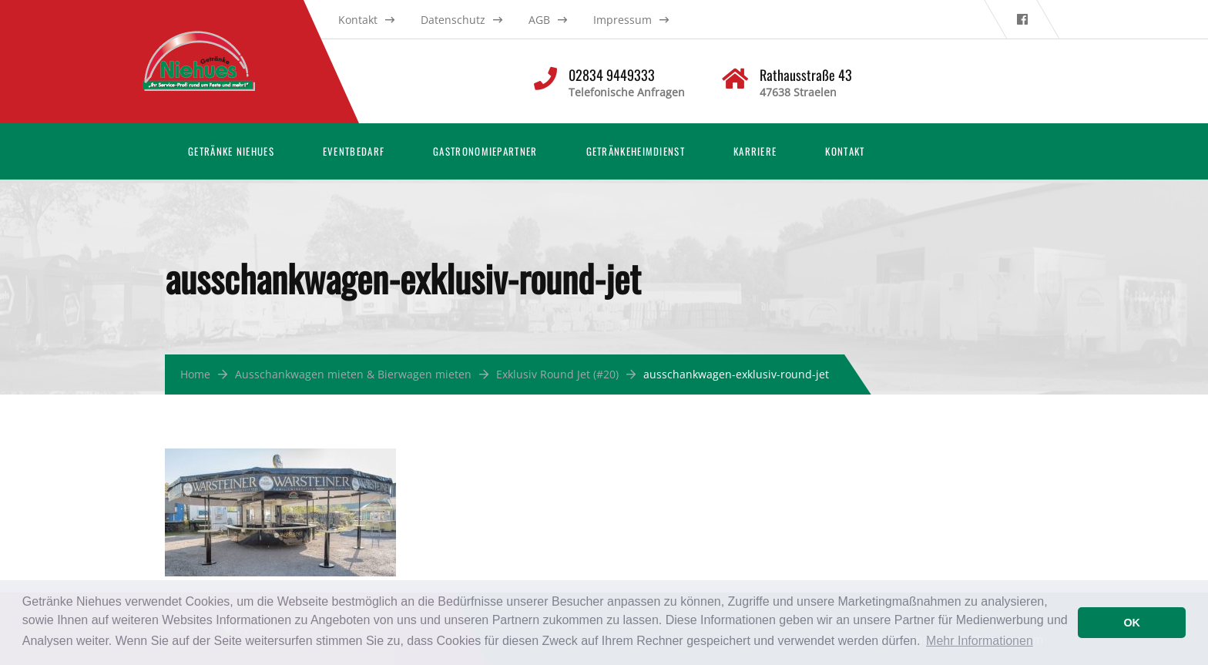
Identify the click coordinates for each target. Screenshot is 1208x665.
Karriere (755, 151)
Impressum (622, 19)
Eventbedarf (353, 151)
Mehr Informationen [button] (979, 640)
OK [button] (1131, 622)
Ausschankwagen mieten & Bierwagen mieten (353, 374)
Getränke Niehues (231, 151)
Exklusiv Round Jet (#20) (557, 374)
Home (195, 374)
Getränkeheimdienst (635, 151)
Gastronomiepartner (485, 151)
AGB (539, 19)
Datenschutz (453, 19)
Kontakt (358, 19)
